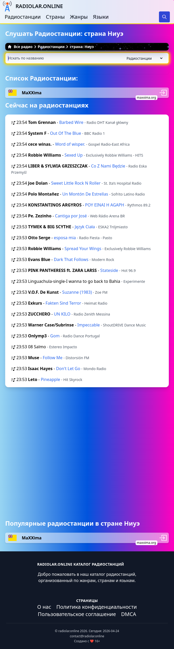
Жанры (79, 16)
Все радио (20, 46)
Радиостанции (23, 16)
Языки (101, 16)
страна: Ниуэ (82, 46)
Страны (55, 16)
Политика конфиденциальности (96, 606)
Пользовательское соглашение (77, 614)
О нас (44, 606)
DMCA (128, 614)
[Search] (164, 16)
